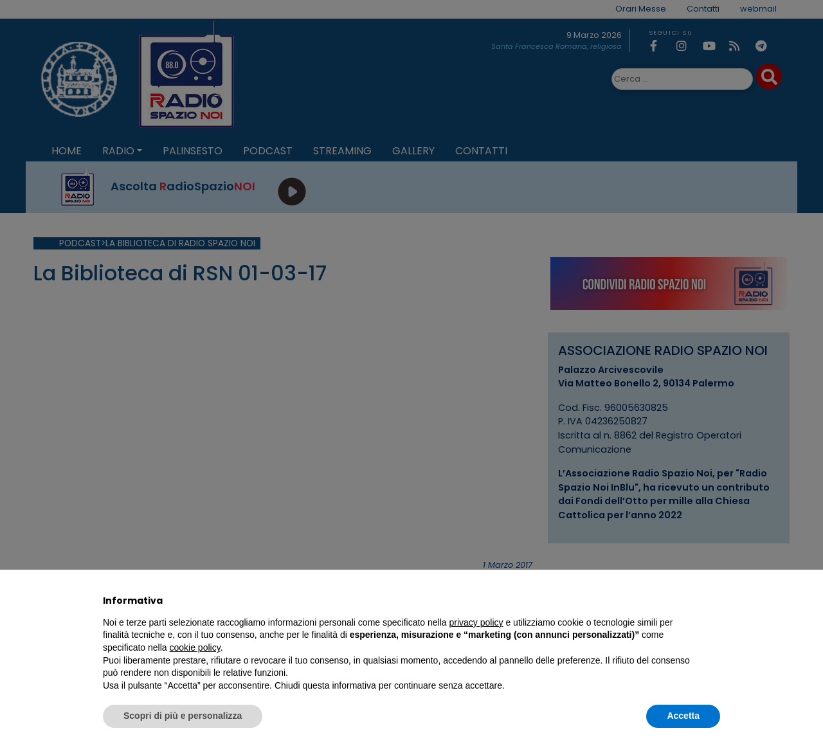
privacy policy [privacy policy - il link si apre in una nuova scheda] (476, 622)
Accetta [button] (683, 715)
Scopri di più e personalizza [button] (182, 715)
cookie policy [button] (195, 647)
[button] (713, 600)
